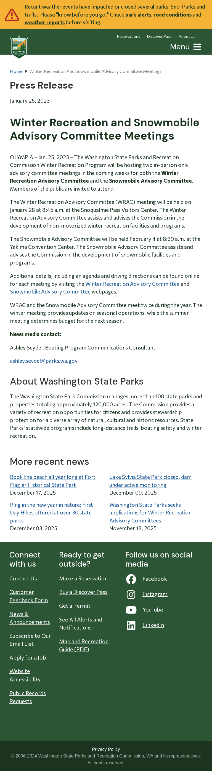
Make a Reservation (83, 578)
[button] (196, 46)
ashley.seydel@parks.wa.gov (44, 361)
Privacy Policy (106, 749)
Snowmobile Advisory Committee (50, 291)
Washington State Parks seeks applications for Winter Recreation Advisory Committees (150, 512)
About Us (187, 36)
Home (16, 71)
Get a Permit (75, 605)
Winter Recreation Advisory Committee (132, 284)
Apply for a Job (27, 657)
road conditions (172, 14)
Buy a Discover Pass (83, 591)
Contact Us (23, 578)
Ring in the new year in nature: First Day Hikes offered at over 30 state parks (51, 512)
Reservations (128, 36)
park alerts (138, 14)
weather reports (45, 22)
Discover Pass (159, 36)
